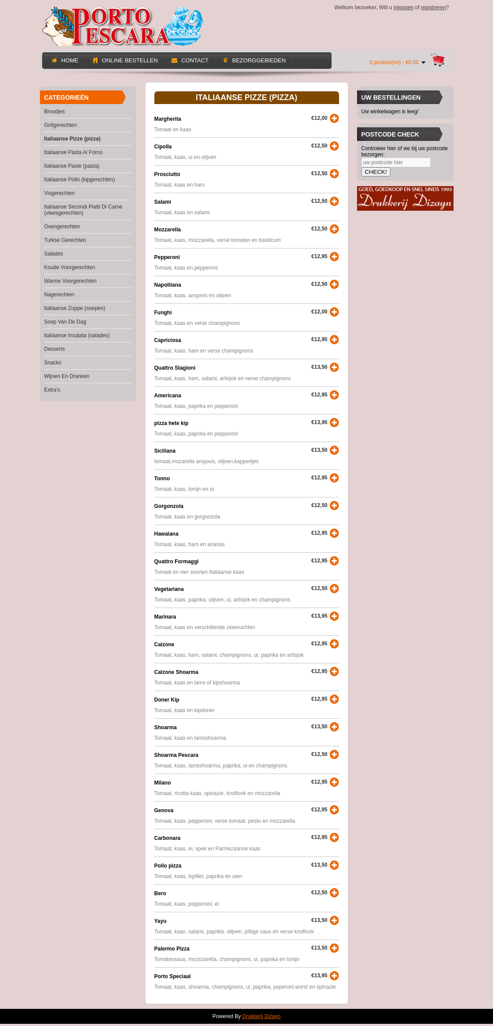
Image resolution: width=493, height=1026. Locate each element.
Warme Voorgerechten (70, 281)
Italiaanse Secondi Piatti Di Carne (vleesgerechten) (83, 210)
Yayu (160, 921)
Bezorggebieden (253, 60)
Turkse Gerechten (65, 240)
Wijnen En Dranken (66, 376)
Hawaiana (166, 534)
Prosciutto (167, 174)
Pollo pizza (168, 866)
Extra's (52, 390)
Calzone (164, 644)
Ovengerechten (62, 226)
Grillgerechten (60, 125)
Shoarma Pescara (176, 755)
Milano (162, 783)
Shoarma (165, 727)
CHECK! (376, 172)
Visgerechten (59, 193)
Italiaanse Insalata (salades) (77, 335)
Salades (53, 254)
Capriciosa (167, 340)
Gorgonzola (169, 506)
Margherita (167, 119)
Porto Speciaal (172, 976)
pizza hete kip (171, 423)
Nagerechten (59, 295)
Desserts (54, 349)
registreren (433, 7)
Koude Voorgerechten (69, 267)
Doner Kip (166, 700)
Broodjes (54, 111)
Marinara (165, 617)
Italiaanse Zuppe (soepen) (74, 308)
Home (65, 60)
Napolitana (167, 285)
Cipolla (163, 147)
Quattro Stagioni (175, 368)
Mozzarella (167, 230)
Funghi (163, 313)
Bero (160, 893)
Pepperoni (167, 257)
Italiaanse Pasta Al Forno (73, 152)
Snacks (52, 363)
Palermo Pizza (172, 949)
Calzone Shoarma (176, 672)
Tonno (162, 478)
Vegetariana (169, 589)
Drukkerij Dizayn (261, 1016)
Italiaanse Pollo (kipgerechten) (79, 179)
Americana (167, 395)
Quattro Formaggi (176, 561)
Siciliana (165, 451)
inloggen (403, 7)
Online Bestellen (124, 60)
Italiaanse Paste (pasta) (72, 166)
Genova (164, 810)
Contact (190, 60)
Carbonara (167, 838)
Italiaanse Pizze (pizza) (72, 139)
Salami (162, 202)
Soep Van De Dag (65, 322)
